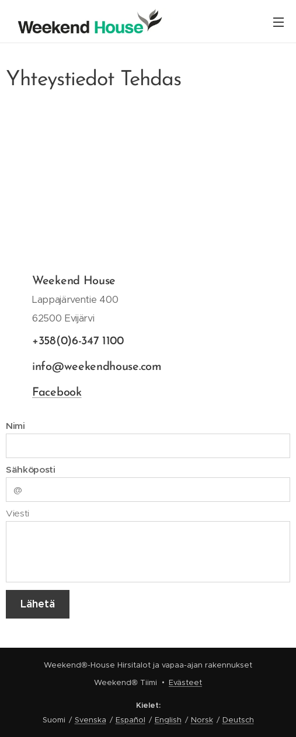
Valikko (278, 22)
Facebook (57, 393)
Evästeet (185, 682)
